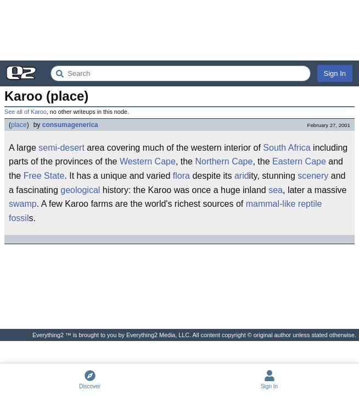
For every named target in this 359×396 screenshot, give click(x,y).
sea (275, 190)
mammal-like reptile (284, 203)
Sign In (335, 73)
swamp (23, 203)
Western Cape (148, 161)
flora (181, 175)
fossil (19, 218)
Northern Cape (224, 161)
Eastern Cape (299, 161)
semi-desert (61, 147)
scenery (313, 175)
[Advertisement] (179, 30)
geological (80, 190)
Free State (44, 175)
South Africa (286, 147)
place (19, 125)
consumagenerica (70, 125)
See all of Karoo (25, 111)
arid (241, 175)
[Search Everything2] (181, 73)
